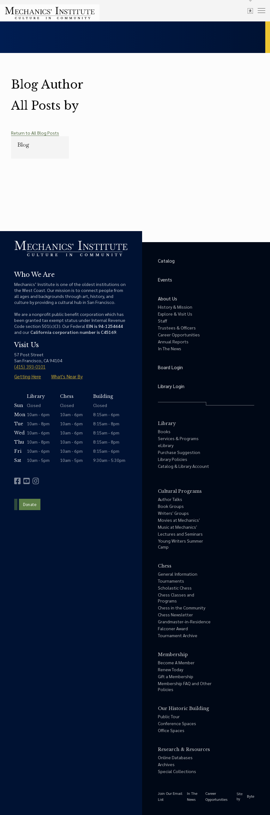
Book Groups (171, 506)
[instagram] (36, 481)
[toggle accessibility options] (250, 11)
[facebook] (17, 481)
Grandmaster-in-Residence (184, 621)
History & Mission (175, 307)
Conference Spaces (177, 723)
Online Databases (175, 757)
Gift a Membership (175, 676)
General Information (177, 574)
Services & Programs (178, 438)
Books (164, 431)
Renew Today (170, 669)
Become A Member (176, 662)
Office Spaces (171, 730)
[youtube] (26, 481)
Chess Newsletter (175, 614)
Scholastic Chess (175, 588)
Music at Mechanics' (177, 527)
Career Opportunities (179, 334)
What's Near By (67, 376)
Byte (250, 796)
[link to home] (50, 13)
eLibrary (165, 445)
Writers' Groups (173, 513)
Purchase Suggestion (179, 452)
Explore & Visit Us (175, 314)
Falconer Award (173, 628)
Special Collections (177, 771)
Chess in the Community (181, 607)
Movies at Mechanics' (179, 520)
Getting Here (27, 376)
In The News (169, 348)
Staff (162, 320)
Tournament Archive (177, 635)
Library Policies (172, 459)
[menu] (261, 10)
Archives (166, 764)
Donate (29, 504)
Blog (23, 145)
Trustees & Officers (177, 327)
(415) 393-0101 (29, 367)
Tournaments (171, 581)
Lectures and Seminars (180, 534)
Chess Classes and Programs (176, 597)
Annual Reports (173, 341)
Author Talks (170, 499)
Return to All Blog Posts (35, 133)
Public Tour (169, 716)
